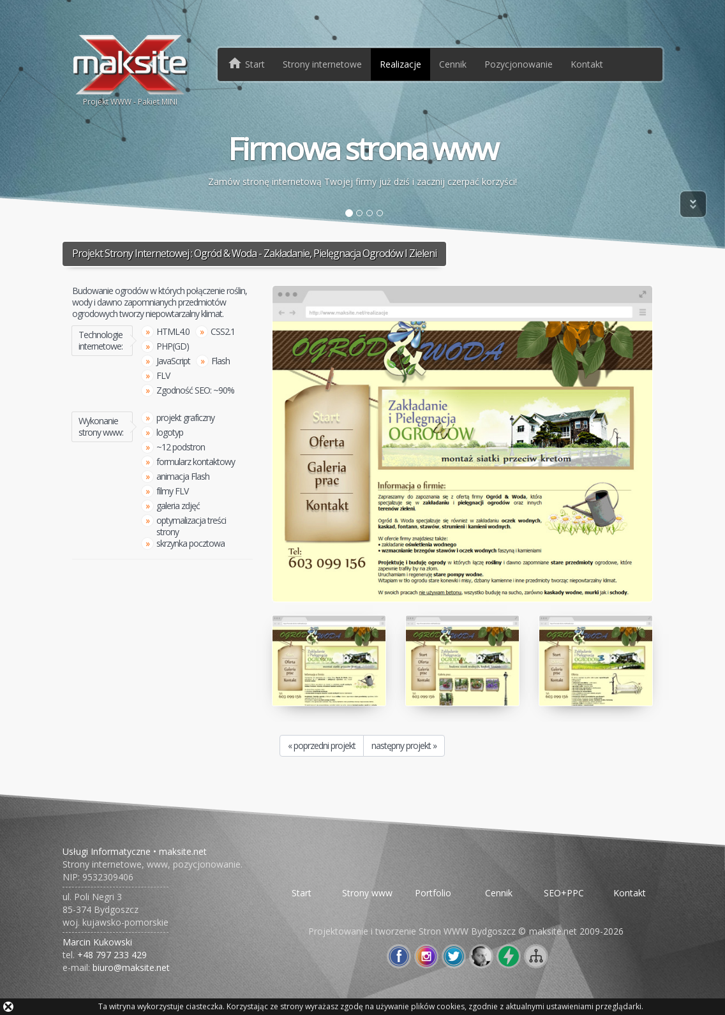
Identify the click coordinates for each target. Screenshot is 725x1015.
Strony (322, 64)
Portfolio (433, 893)
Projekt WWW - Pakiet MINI (130, 69)
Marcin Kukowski (97, 942)
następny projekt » (404, 745)
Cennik (453, 64)
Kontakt (587, 64)
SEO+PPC (564, 893)
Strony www (367, 893)
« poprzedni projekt (321, 745)
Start (301, 893)
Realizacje (400, 64)
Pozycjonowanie (518, 64)
